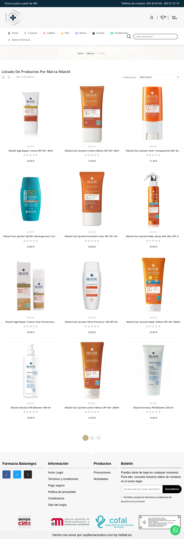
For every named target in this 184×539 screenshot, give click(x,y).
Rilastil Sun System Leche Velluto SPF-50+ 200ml (92, 407)
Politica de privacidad (62, 492)
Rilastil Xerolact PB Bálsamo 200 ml (153, 407)
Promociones (102, 472)
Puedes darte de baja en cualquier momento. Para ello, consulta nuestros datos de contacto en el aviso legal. (151, 477)
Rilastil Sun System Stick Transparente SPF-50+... (153, 150)
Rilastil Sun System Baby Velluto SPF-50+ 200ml (153, 321)
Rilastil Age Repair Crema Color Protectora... (31, 321)
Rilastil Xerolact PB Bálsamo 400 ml (31, 407)
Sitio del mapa (57, 504)
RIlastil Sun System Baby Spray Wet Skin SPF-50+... (153, 236)
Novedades (101, 479)
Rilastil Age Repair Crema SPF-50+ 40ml (31, 150)
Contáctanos (56, 498)
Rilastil (30, 147)
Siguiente (98, 437)
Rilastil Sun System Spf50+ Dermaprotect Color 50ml (30, 236)
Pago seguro (56, 485)
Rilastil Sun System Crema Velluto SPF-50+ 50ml (92, 150)
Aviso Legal (55, 472)
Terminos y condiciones (63, 479)
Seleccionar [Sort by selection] (160, 77)
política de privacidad (134, 501)
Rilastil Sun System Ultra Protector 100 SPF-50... (92, 321)
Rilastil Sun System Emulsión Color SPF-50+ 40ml (92, 236)
